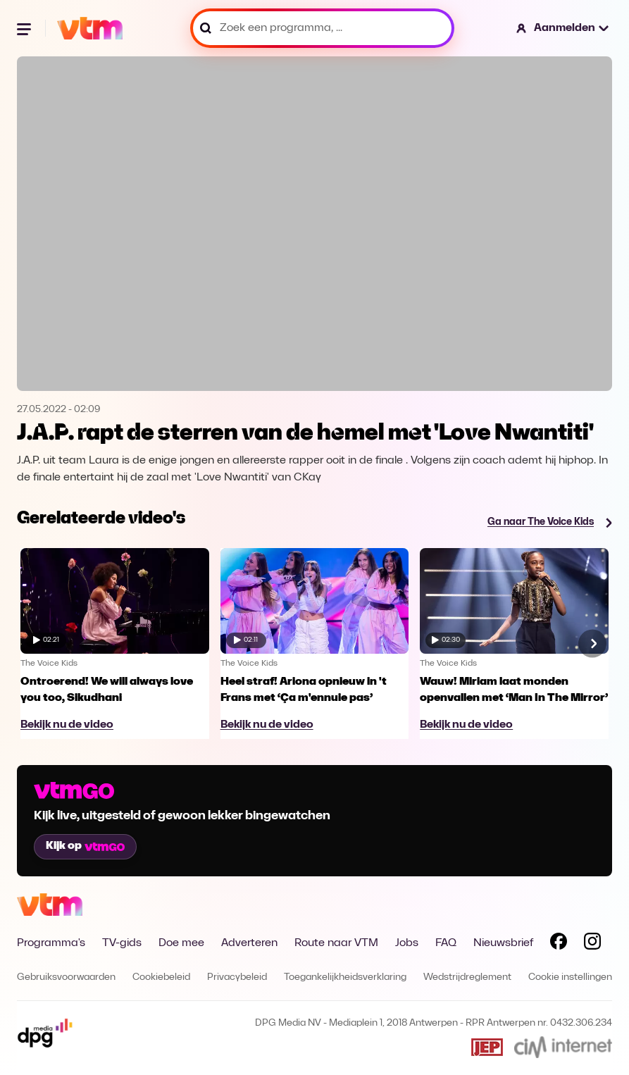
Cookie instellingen (570, 977)
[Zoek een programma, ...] (322, 28)
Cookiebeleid (161, 977)
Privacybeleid (237, 977)
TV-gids (122, 943)
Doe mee (181, 943)
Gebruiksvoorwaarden (66, 977)
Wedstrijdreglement (467, 977)
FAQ (445, 943)
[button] (563, 28)
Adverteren (249, 943)
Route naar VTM (336, 943)
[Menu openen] (25, 28)
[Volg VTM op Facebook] (558, 944)
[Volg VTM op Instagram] (592, 944)
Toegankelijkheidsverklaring (345, 977)
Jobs (406, 943)
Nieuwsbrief (503, 943)
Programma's (51, 943)
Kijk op (85, 846)
